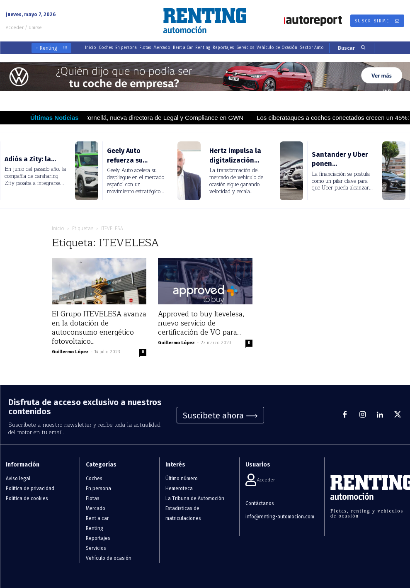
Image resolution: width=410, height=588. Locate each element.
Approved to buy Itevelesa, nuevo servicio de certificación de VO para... (201, 323)
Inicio (58, 228)
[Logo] (204, 20)
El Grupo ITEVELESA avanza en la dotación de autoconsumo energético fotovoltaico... (99, 327)
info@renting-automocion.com (279, 517)
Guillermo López (70, 352)
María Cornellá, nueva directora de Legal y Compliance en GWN (166, 117)
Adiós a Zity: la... (30, 159)
